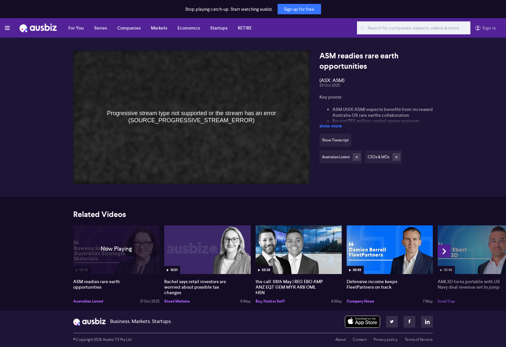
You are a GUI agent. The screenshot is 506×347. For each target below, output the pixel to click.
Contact (360, 339)
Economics (189, 28)
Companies (129, 28)
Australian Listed (88, 301)
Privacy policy (385, 339)
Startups (218, 28)
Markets (159, 28)
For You (76, 28)
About (340, 339)
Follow (357, 157)
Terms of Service (419, 339)
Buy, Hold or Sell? (270, 301)
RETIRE (245, 28)
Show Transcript (335, 140)
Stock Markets (177, 301)
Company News (360, 301)
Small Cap (446, 301)
